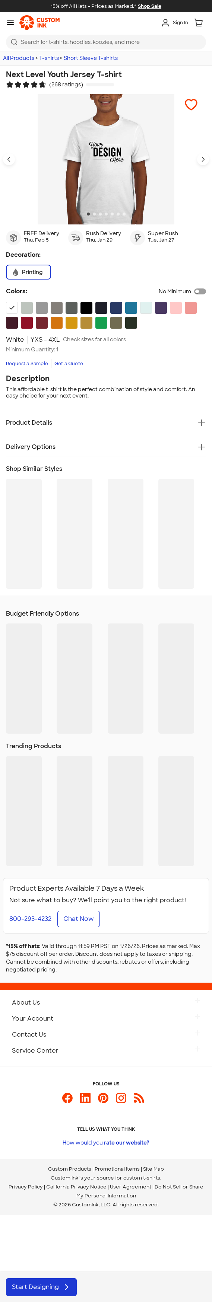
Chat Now (78, 919)
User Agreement (130, 1187)
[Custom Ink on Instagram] (121, 1101)
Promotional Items (117, 1169)
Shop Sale (149, 6)
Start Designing (41, 1287)
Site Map (153, 1169)
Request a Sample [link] (27, 364)
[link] (39, 22)
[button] (191, 104)
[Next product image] (203, 159)
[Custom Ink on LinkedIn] (85, 1101)
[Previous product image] (9, 159)
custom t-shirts (141, 1178)
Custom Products (69, 1169)
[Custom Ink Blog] (139, 1101)
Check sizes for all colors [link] (94, 339)
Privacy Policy (26, 1187)
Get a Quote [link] (68, 364)
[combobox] (106, 42)
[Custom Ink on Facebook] (67, 1101)
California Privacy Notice (76, 1187)
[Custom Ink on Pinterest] (103, 1101)
